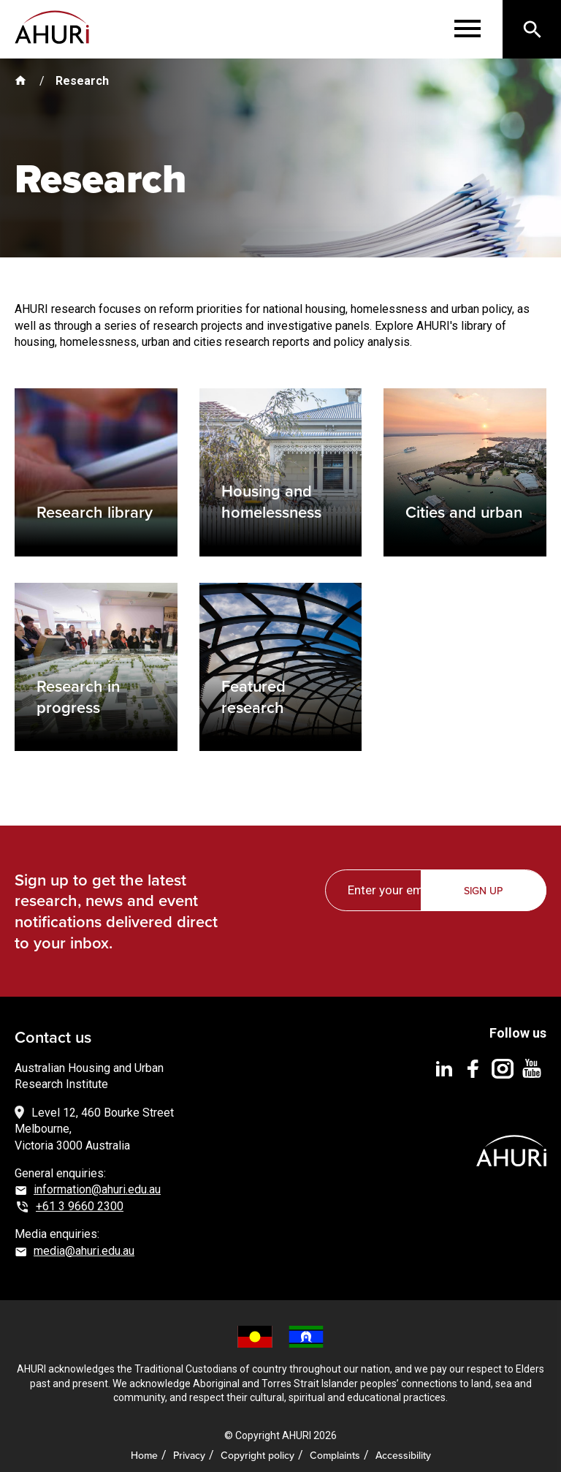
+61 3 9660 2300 (79, 1196)
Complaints (335, 1445)
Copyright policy (257, 1445)
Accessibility (403, 1445)
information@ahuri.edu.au (97, 1180)
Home (144, 1445)
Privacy (189, 1445)
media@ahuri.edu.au (84, 1241)
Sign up (484, 881)
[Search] (532, 29)
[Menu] (467, 29)
